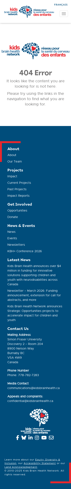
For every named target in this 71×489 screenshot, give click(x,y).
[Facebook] (18, 438)
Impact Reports (18, 196)
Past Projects (17, 189)
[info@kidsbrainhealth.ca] (52, 438)
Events (12, 238)
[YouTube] (44, 438)
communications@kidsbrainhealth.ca (33, 388)
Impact (12, 176)
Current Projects (19, 183)
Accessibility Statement (40, 463)
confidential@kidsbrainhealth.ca (30, 401)
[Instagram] (37, 438)
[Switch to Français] (60, 4)
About (11, 155)
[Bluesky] (24, 438)
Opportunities (17, 210)
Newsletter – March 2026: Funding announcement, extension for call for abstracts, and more (34, 295)
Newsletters (16, 245)
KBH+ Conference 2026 (24, 251)
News (11, 232)
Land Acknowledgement (21, 467)
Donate (12, 217)
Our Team (14, 161)
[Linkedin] (31, 438)
